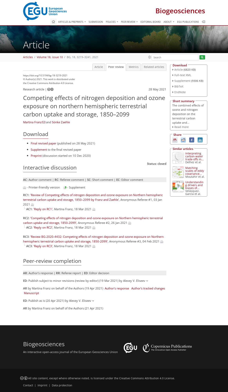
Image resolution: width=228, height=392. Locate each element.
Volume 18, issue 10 (50, 57)
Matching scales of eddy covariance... (194, 171)
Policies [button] (111, 21)
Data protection (62, 385)
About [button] (168, 21)
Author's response (117, 288)
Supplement (39, 149)
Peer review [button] (128, 21)
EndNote (180, 92)
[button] (149, 57)
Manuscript (31, 293)
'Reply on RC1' (42, 209)
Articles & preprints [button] (71, 21)
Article (99, 67)
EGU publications (188, 21)
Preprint (36, 156)
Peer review (116, 67)
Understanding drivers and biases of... (194, 185)
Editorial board (151, 21)
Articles (28, 57)
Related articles (154, 67)
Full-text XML (182, 75)
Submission (96, 21)
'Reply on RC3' (42, 246)
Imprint (42, 385)
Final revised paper (43, 143)
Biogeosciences (180, 10)
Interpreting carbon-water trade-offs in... (194, 156)
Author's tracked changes (148, 288)
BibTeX (178, 86)
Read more (181, 127)
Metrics (134, 67)
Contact (28, 385)
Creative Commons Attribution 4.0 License (146, 378)
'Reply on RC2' (42, 227)
